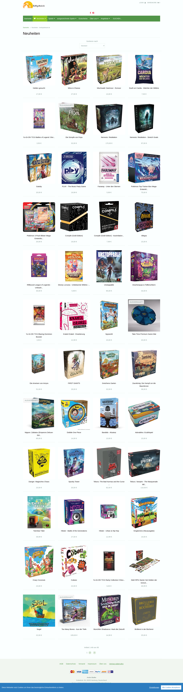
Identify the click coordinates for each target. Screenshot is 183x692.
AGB (61, 664)
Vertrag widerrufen (116, 664)
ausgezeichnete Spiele (66, 19)
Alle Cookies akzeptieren (171, 687)
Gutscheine (83, 19)
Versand (82, 664)
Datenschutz (71, 664)
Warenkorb (153, 3)
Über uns (94, 19)
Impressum (92, 664)
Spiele (51, 19)
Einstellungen (154, 687)
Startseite (28, 19)
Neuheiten (40, 19)
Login (142, 3)
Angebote (105, 19)
